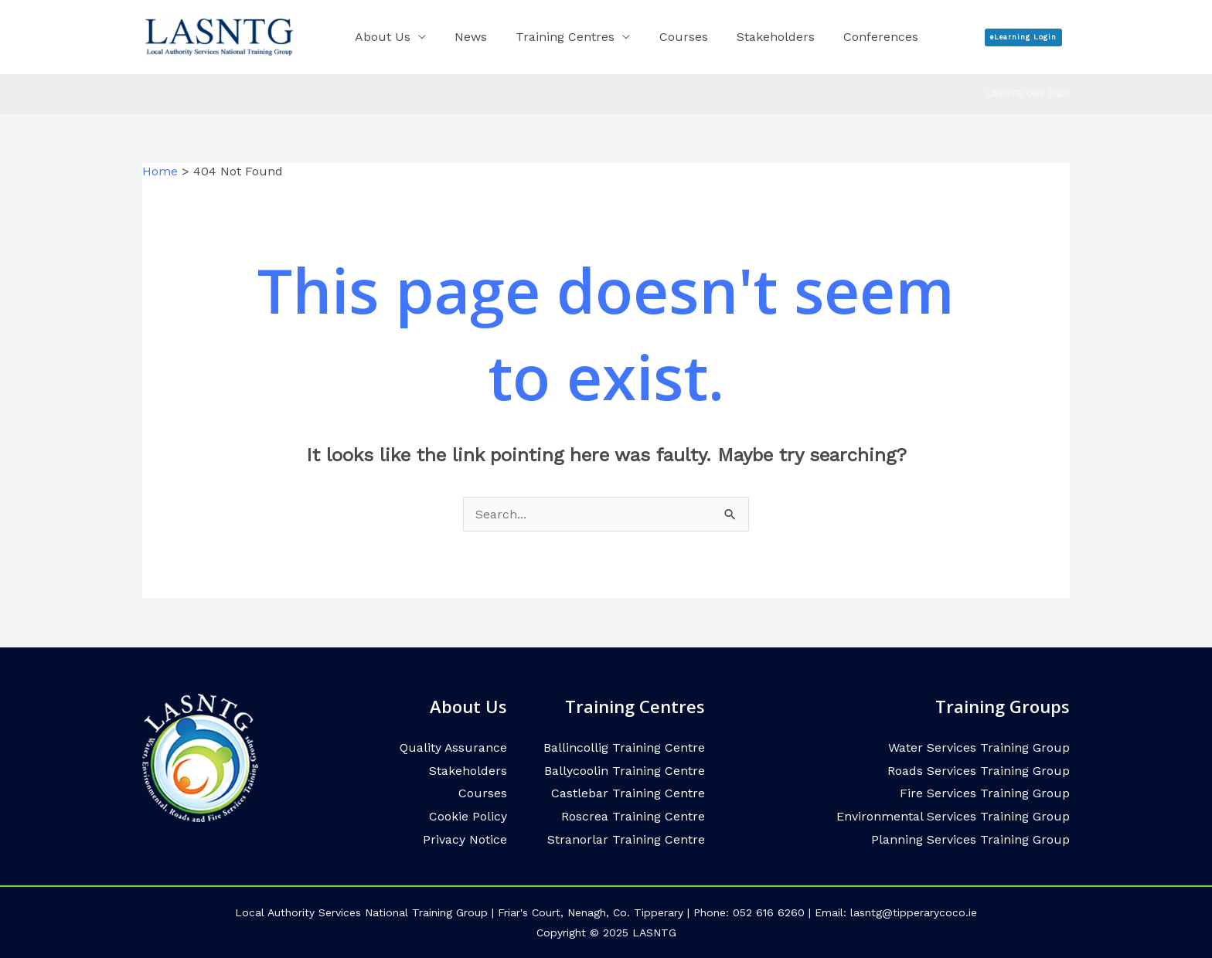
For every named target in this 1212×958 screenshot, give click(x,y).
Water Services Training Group (979, 747)
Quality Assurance (453, 747)
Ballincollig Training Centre (624, 747)
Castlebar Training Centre (628, 793)
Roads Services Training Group (978, 770)
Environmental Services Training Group (953, 816)
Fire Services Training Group (985, 793)
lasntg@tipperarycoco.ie (913, 912)
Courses (669, 36)
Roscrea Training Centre (633, 816)
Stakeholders (757, 36)
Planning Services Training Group (970, 839)
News (464, 36)
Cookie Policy (468, 816)
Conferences (858, 36)
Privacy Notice (465, 839)
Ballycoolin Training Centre (624, 770)
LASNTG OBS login (1028, 93)
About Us (380, 36)
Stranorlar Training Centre (626, 839)
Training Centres (555, 36)
